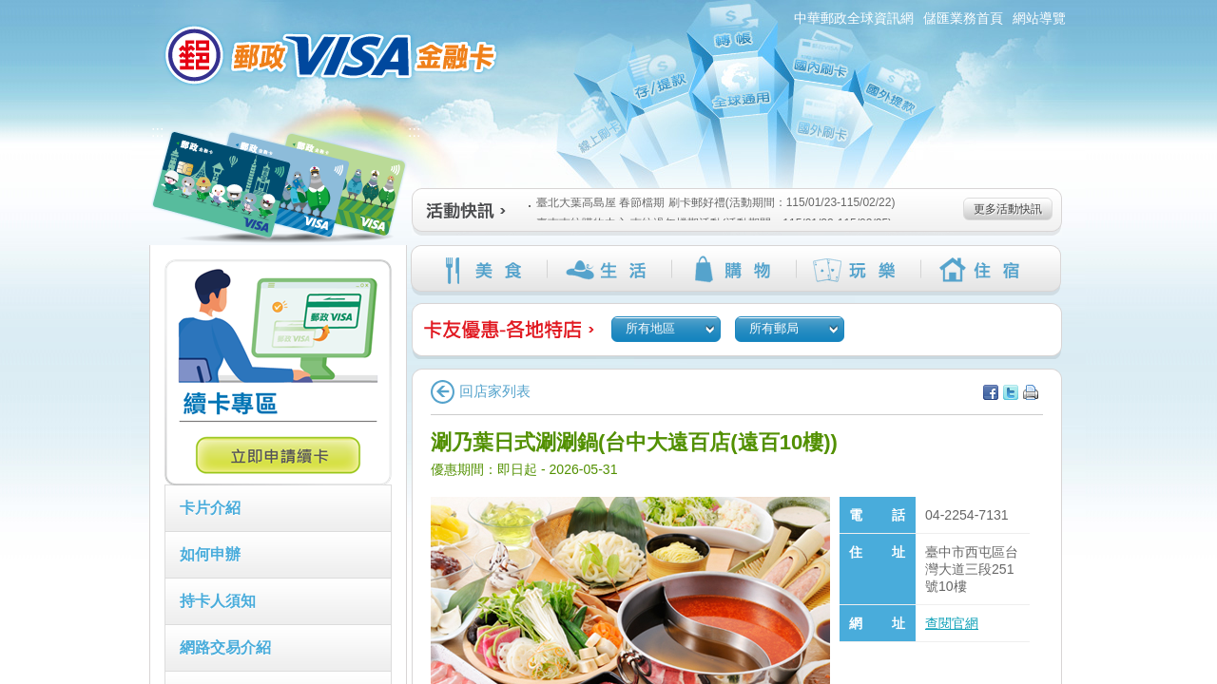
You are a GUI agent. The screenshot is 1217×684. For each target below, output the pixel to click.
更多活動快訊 (1008, 209)
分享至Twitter (1010, 392)
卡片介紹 (210, 508)
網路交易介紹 (225, 647)
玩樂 (858, 270)
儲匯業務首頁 (963, 18)
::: (138, 8)
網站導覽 (1039, 18)
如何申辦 (210, 554)
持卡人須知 (218, 601)
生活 (609, 270)
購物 (733, 270)
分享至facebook (990, 392)
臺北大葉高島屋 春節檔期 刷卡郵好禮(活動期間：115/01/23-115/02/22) (712, 202)
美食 (484, 270)
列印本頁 (1030, 392)
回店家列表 (481, 391)
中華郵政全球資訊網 (854, 18)
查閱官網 (951, 623)
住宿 (982, 270)
